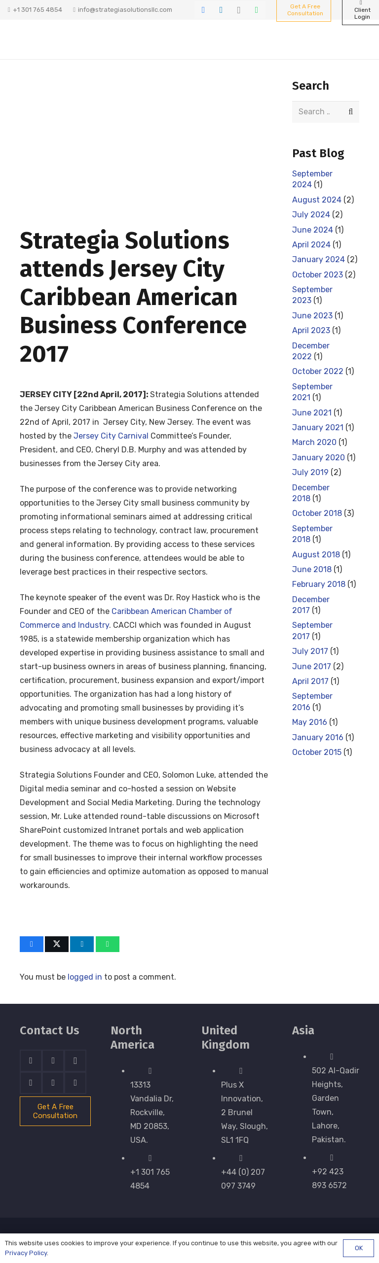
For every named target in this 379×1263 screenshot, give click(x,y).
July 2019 (310, 473)
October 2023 (317, 274)
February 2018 (318, 584)
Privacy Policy (26, 1253)
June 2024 (312, 230)
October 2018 (317, 513)
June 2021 (312, 412)
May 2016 (309, 722)
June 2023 (312, 315)
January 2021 (317, 427)
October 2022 (317, 371)
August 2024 (316, 200)
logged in (85, 977)
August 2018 (316, 554)
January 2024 (318, 260)
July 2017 (310, 651)
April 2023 (311, 331)
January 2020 (318, 457)
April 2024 (311, 244)
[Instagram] (239, 10)
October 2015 (316, 752)
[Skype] (31, 1083)
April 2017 (310, 681)
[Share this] (31, 944)
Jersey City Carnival (111, 436)
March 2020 (314, 442)
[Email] (75, 1083)
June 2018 (312, 569)
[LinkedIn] (221, 10)
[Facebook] (203, 10)
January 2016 (317, 737)
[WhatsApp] (256, 10)
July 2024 (311, 215)
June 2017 (311, 666)
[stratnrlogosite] (58, 39)
